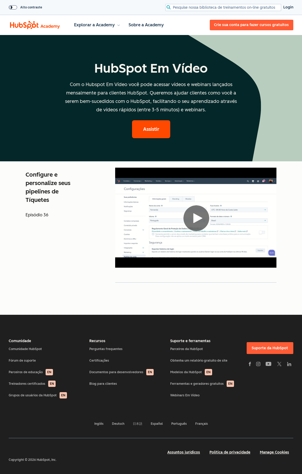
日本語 (137, 424)
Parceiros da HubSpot (186, 349)
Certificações (99, 360)
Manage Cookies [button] (274, 452)
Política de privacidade (230, 452)
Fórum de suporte (22, 360)
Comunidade (20, 341)
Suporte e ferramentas (190, 341)
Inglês (99, 424)
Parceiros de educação (31, 372)
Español (157, 424)
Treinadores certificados (32, 384)
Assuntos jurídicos (183, 452)
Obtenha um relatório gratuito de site (198, 360)
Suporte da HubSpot (270, 348)
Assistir (151, 129)
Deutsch (118, 424)
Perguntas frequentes (106, 349)
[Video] (195, 218)
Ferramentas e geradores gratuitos (202, 384)
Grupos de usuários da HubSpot (38, 395)
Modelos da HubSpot (191, 372)
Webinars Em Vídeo (184, 395)
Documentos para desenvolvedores (121, 372)
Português (179, 424)
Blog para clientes (103, 384)
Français (201, 424)
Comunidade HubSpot (25, 349)
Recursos (97, 341)
